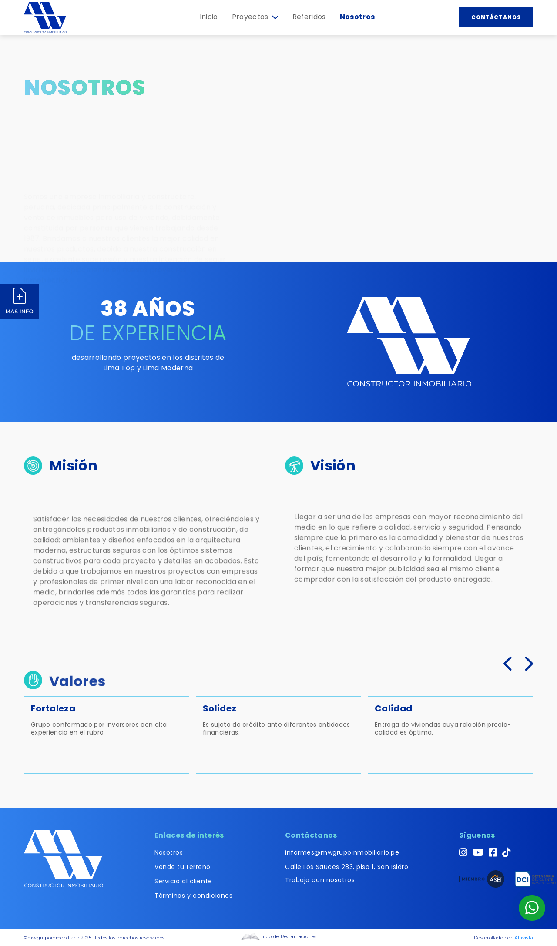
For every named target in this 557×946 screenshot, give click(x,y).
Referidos (309, 17)
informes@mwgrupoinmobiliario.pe (342, 852)
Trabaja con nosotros (320, 880)
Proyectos (255, 17)
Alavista (523, 938)
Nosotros (357, 17)
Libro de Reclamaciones (279, 936)
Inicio (209, 17)
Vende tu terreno (182, 866)
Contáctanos (496, 17)
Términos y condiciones (193, 895)
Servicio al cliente (183, 881)
